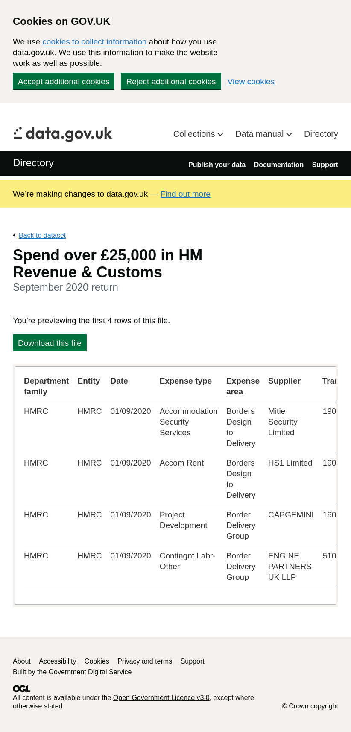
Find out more (186, 193)
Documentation (279, 164)
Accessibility (57, 661)
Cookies (97, 661)
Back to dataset (42, 235)
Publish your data (217, 164)
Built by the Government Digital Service (72, 672)
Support (325, 164)
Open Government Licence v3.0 (161, 697)
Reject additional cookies (171, 81)
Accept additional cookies (63, 81)
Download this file (50, 343)
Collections (195, 134)
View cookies (251, 81)
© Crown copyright (310, 706)
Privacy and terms (144, 661)
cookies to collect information (94, 41)
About (22, 661)
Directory (321, 134)
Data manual (260, 134)
